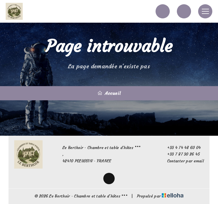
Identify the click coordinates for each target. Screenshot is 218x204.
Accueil (109, 93)
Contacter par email (182, 161)
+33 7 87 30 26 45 (180, 154)
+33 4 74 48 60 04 (181, 147)
